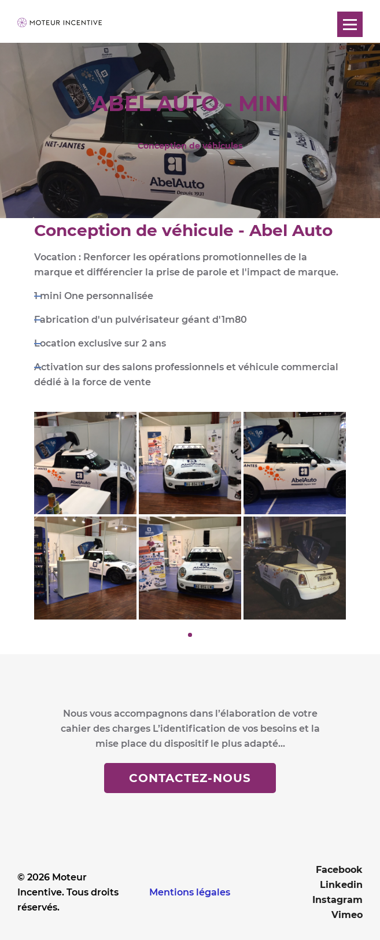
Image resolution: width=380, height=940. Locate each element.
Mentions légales (189, 892)
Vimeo (347, 914)
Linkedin (341, 884)
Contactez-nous (190, 778)
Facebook (339, 869)
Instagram (337, 899)
